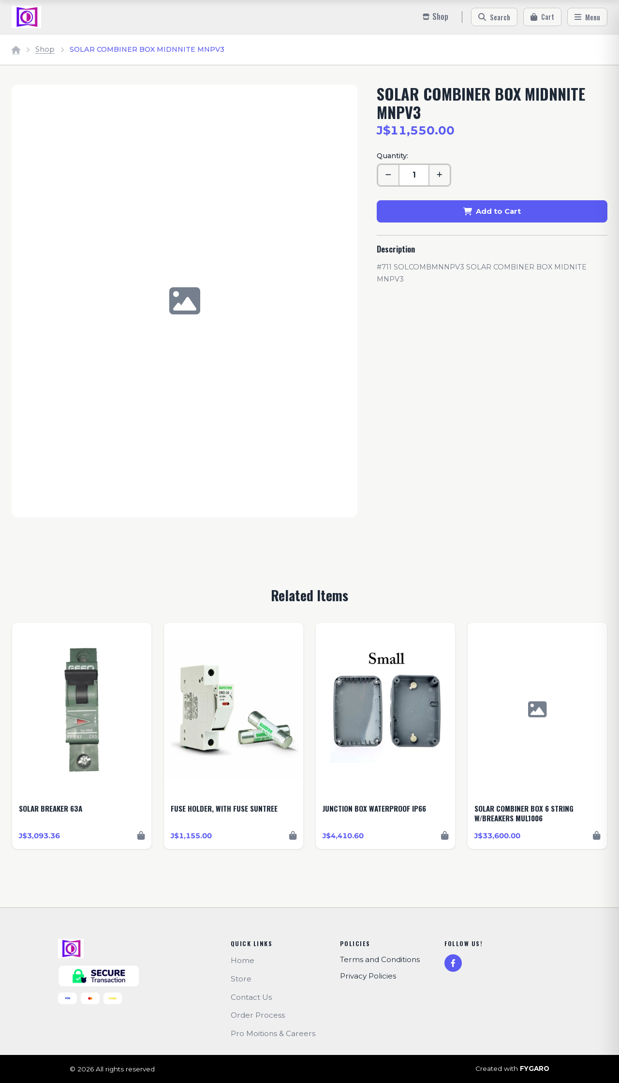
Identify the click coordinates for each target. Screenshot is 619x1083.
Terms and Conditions (380, 959)
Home (242, 960)
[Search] (494, 17)
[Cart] (542, 17)
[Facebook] (453, 963)
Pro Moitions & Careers (273, 1033)
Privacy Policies (368, 975)
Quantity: (392, 155)
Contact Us (251, 997)
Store (241, 978)
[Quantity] (413, 175)
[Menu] (587, 17)
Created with (512, 1069)
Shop (45, 49)
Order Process (258, 1015)
